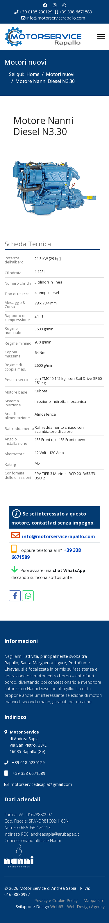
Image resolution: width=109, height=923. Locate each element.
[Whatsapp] (64, 5)
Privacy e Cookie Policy (56, 900)
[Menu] (101, 36)
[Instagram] (55, 5)
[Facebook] (45, 5)
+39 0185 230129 (35, 12)
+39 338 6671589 (75, 12)
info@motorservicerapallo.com (55, 18)
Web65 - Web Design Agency (77, 906)
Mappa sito (94, 900)
